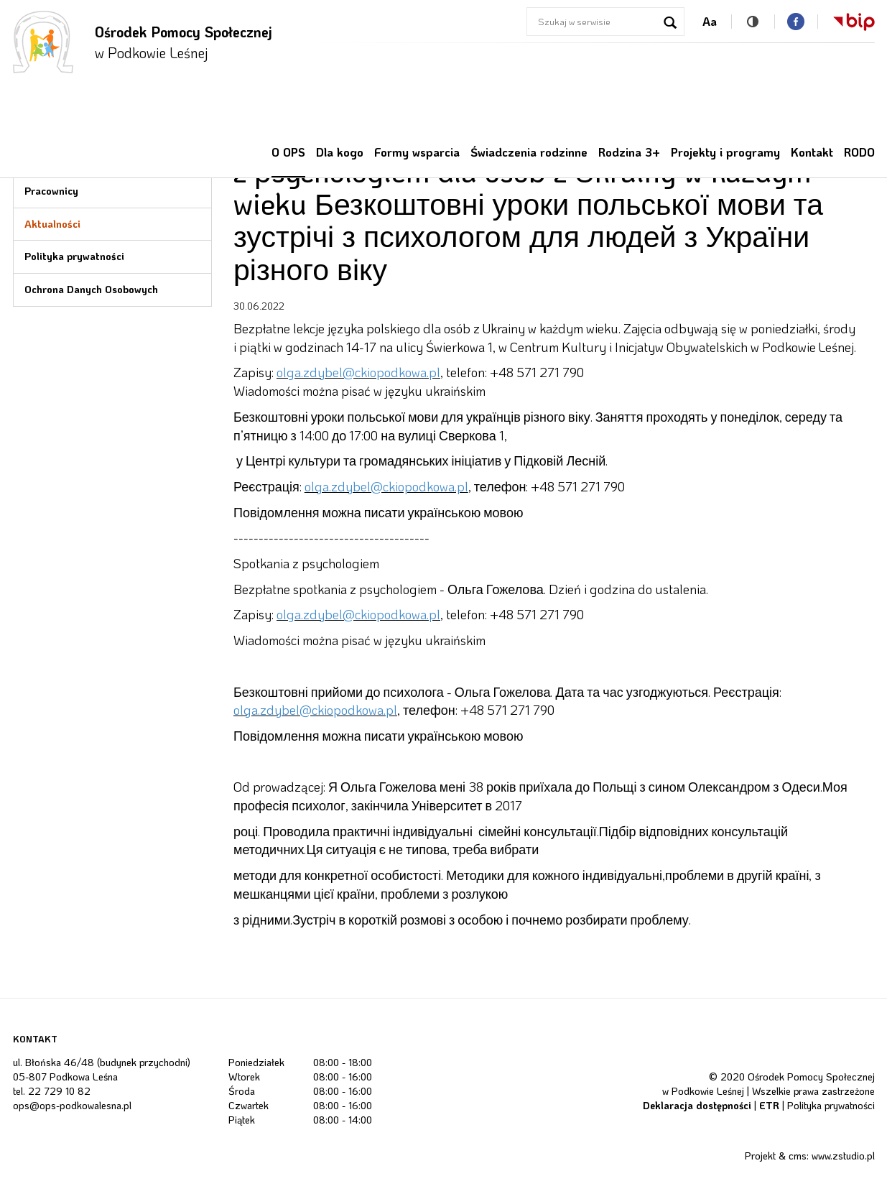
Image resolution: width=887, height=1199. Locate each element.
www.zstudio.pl (843, 1155)
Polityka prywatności (74, 256)
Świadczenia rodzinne (529, 151)
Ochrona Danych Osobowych (91, 289)
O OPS (288, 151)
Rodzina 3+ (629, 151)
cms (798, 1155)
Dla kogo (339, 151)
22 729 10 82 (59, 1091)
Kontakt (812, 151)
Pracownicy (51, 191)
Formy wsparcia (417, 151)
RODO (859, 151)
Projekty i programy (725, 151)
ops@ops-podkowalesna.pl (72, 1105)
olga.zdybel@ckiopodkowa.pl (358, 372)
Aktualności (52, 224)
